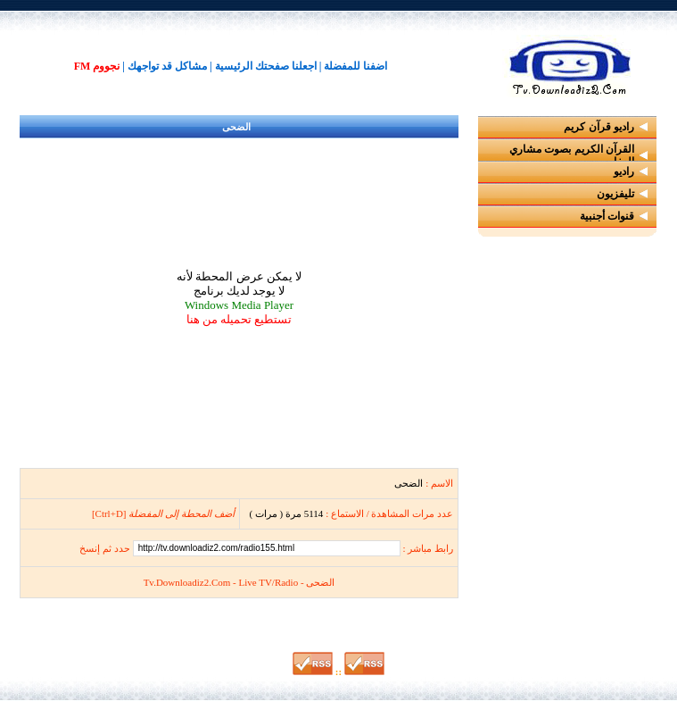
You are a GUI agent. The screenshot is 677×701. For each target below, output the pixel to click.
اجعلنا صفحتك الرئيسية (266, 66)
